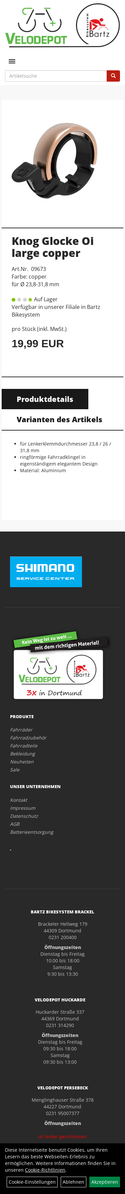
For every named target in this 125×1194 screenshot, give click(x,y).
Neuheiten (22, 761)
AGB (14, 824)
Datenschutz (24, 816)
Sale (14, 769)
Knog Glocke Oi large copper (53, 247)
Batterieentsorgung (31, 832)
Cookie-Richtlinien (45, 1170)
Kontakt (18, 800)
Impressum (22, 808)
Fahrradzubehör (28, 737)
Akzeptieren (104, 1182)
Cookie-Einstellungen (32, 1182)
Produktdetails (45, 399)
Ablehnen (73, 1182)
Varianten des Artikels (59, 419)
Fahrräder (21, 729)
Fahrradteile (23, 745)
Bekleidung (22, 753)
